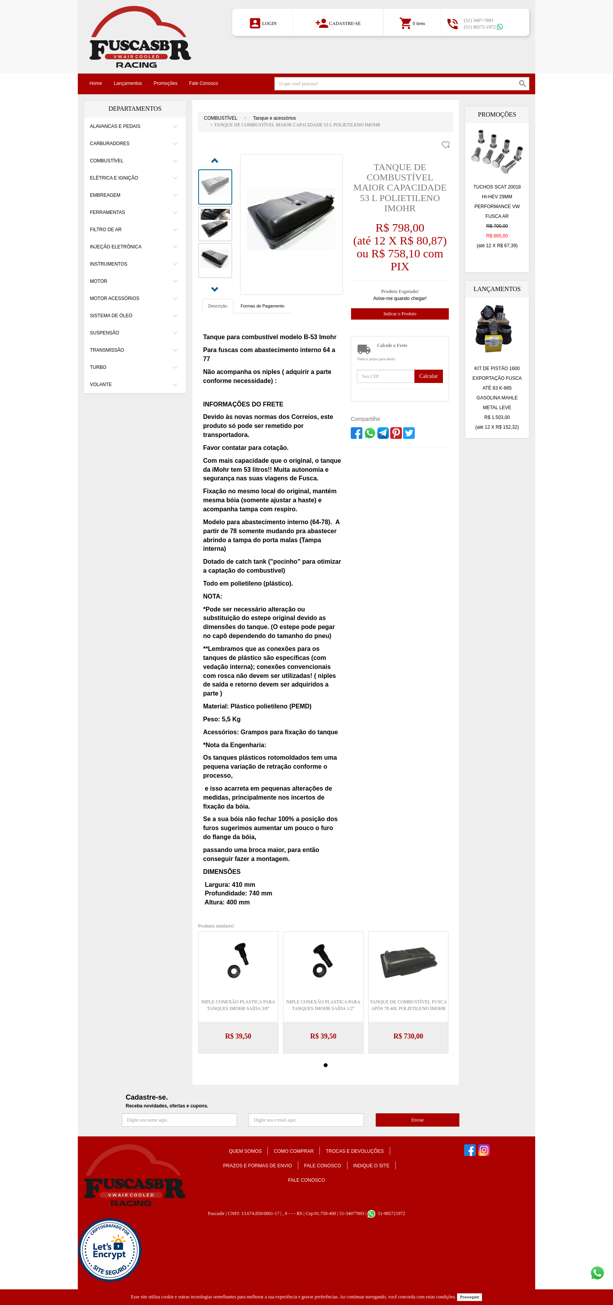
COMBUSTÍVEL (221, 118)
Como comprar (294, 1151)
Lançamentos (128, 83)
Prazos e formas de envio (257, 1165)
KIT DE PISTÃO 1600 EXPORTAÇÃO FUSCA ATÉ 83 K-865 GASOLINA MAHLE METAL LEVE (497, 399)
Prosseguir (469, 1296)
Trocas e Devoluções (355, 1151)
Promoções (165, 83)
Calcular (428, 376)
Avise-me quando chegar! (400, 298)
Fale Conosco (203, 83)
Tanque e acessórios (274, 118)
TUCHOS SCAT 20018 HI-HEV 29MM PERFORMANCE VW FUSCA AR (497, 217)
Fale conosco (322, 1165)
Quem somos (245, 1151)
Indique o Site (371, 1165)
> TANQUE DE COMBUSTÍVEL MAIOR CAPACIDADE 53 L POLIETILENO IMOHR (295, 125)
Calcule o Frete (392, 345)
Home (96, 83)
